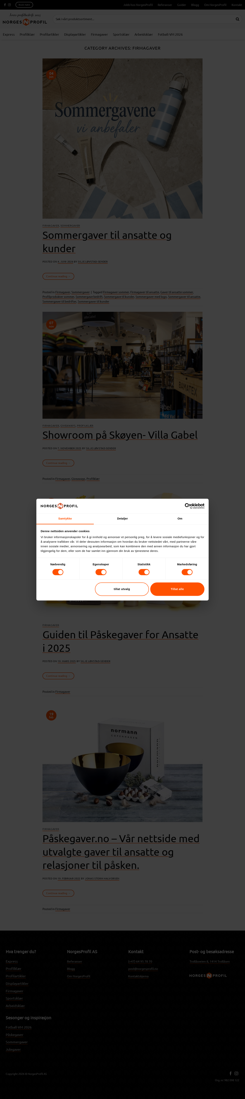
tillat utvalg (122, 589)
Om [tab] (179, 518)
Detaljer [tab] (122, 518)
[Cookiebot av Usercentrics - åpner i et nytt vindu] (187, 506)
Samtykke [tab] (65, 518)
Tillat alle (177, 589)
